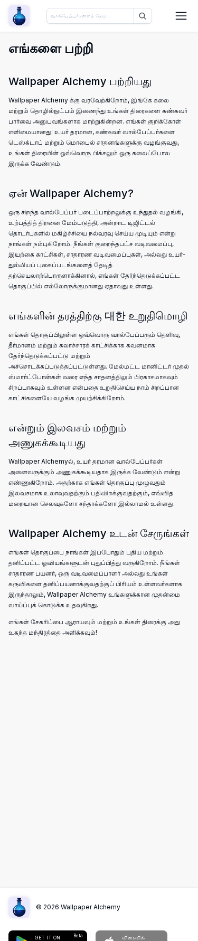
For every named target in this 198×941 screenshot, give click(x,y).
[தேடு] (141, 16)
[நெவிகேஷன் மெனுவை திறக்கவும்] (181, 15)
